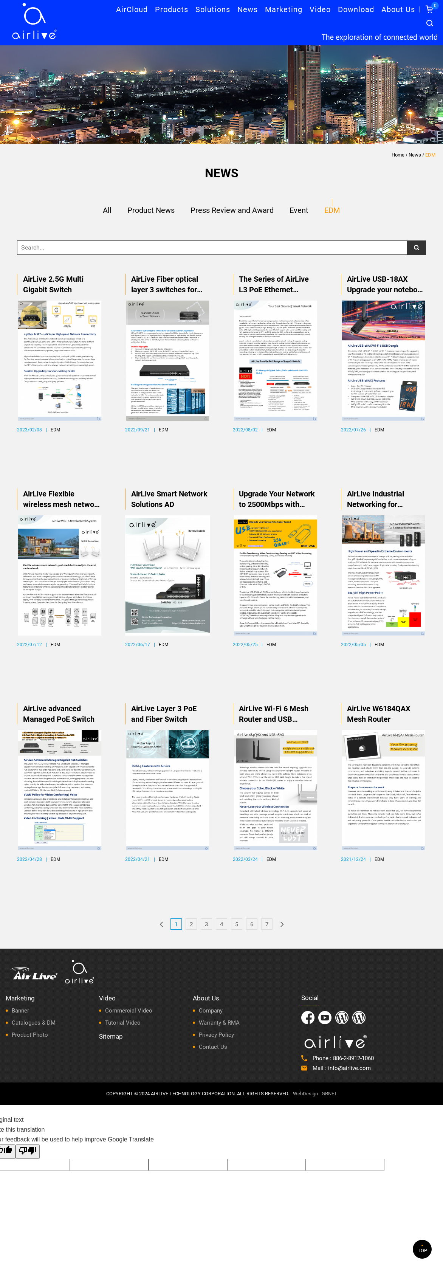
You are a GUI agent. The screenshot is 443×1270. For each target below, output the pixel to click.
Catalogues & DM (34, 1022)
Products (171, 9)
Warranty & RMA (219, 1022)
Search (429, 23)
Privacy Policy (216, 1034)
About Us (398, 9)
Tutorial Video (123, 1022)
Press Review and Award (232, 210)
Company (211, 1010)
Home (398, 155)
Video (320, 9)
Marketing (283, 9)
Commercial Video (128, 1010)
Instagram (342, 1017)
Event (299, 210)
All (107, 210)
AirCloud (132, 9)
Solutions (212, 9)
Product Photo (30, 1034)
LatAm (359, 1017)
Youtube (324, 1017)
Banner (20, 1010)
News (247, 9)
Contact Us (213, 1047)
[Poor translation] (27, 1151)
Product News (151, 210)
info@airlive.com (349, 1068)
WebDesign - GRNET (315, 1093)
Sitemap (111, 1036)
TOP (422, 1250)
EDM (430, 155)
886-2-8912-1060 (353, 1058)
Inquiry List (434, 5)
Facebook (307, 1017)
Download (356, 9)
